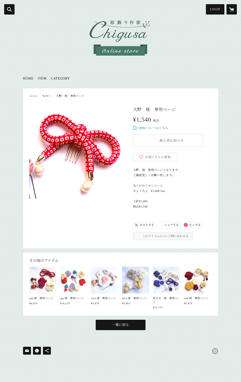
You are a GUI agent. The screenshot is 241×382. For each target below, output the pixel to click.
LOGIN (215, 9)
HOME (28, 78)
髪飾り (47, 96)
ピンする (195, 225)
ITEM (42, 78)
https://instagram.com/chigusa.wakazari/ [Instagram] (215, 351)
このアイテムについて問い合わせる (165, 236)
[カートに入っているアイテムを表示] (231, 9)
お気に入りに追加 (158, 157)
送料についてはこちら (153, 128)
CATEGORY (60, 78)
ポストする (146, 225)
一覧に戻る (120, 325)
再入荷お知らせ (171, 140)
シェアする (171, 225)
